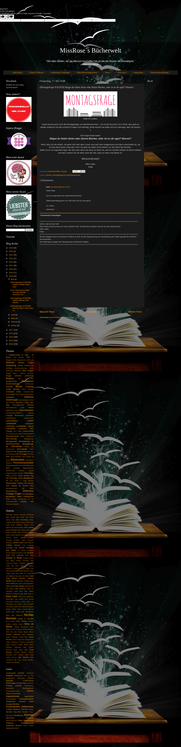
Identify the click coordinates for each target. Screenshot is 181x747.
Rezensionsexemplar (23, 462)
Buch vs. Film (26, 378)
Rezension (17, 459)
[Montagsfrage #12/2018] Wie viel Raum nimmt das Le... (22, 308)
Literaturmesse (28, 431)
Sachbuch (29, 718)
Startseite (91, 311)
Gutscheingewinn (24, 400)
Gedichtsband (29, 685)
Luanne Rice (17, 606)
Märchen (9, 712)
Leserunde (10, 426)
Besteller (21, 673)
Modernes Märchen (20, 709)
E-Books (31, 389)
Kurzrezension (27, 410)
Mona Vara (10, 615)
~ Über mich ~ (122, 72)
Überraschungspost (12, 504)
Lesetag (31, 426)
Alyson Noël (10, 520)
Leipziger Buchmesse (14, 415)
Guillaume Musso (19, 568)
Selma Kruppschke (18, 639)
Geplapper (10, 397)
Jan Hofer (18, 576)
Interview (30, 405)
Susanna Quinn (11, 650)
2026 (11, 248)
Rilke (7, 632)
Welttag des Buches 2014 (22, 486)
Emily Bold (29, 555)
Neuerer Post (47, 311)
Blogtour (10, 378)
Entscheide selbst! (13, 392)
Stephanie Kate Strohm (24, 647)
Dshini (24, 389)
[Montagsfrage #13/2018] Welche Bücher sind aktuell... (21, 300)
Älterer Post (134, 311)
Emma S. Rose (14, 558)
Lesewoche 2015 (26, 429)
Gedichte (18, 686)
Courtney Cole (12, 548)
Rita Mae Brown (16, 632)
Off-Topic (31, 454)
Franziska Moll (28, 560)
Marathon (30, 434)
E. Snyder (22, 550)
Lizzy (16, 434)
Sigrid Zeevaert (11, 644)
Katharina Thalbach (12, 594)
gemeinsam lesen (14, 496)
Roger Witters (29, 632)
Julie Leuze (10, 586)
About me (30, 360)
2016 (11, 333)
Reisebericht (18, 715)
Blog (24, 371)
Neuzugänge (22, 449)
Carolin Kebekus (19, 537)
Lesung (9, 431)
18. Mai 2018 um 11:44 (60, 187)
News (32, 449)
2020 (11, 269)
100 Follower (19, 357)
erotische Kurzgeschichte (20, 723)
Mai (12, 279)
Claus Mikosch (29, 542)
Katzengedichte (11, 699)
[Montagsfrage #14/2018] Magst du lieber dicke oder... (21, 284)
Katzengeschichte (26, 699)
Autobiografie (11, 673)
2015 (11, 337)
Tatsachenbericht (11, 720)
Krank (17, 410)
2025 (11, 251)
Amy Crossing (22, 520)
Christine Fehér (19, 540)
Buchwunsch (29, 384)
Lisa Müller (18, 604)
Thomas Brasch (20, 652)
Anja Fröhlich (16, 522)
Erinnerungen (21, 683)
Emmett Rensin (28, 558)
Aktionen (10, 362)
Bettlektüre (17, 370)
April (13, 315)
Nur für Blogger (21, 454)
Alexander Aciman (12, 514)
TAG (8, 476)
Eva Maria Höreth (13, 560)
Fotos (17, 394)
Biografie (9, 676)
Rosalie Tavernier (13, 634)
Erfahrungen (11, 683)
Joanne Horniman (17, 581)
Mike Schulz (16, 612)
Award (31, 368)
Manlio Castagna (28, 606)
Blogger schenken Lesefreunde (20, 376)
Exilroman (30, 683)
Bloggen (30, 371)
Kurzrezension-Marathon (14, 413)
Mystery (31, 709)
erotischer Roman (14, 726)
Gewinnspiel (12, 400)
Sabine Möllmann (12, 637)
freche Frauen (28, 725)
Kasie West (18, 591)
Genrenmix (10, 688)
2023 (11, 258)
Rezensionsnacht (12, 465)
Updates (20, 478)
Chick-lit (31, 678)
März (13, 318)
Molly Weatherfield (27, 612)
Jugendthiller (29, 696)
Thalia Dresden (24, 476)
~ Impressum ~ (138, 72)
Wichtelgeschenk (11, 488)
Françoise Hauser (12, 563)
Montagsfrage (11, 441)
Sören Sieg (23, 650)
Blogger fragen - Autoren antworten (20, 373)
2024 (11, 255)
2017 (11, 330)
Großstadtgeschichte (12, 691)
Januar (14, 325)
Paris (8, 457)
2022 (11, 262)
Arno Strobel (29, 527)
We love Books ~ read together (20, 480)
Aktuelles (21, 363)
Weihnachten (11, 483)
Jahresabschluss (11, 407)
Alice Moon (20, 517)
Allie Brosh (30, 517)
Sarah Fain (23, 637)
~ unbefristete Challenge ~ (60, 72)
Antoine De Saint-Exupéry (14, 527)
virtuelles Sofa (27, 501)
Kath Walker (29, 591)
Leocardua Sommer (13, 601)
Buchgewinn (28, 381)
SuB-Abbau (29, 473)
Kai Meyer (10, 588)
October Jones (17, 624)
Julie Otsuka (19, 586)
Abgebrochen (21, 360)
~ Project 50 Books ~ (36, 72)
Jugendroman (12, 696)
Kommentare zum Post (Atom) (61, 317)
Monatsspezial (29, 439)
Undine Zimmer (11, 657)
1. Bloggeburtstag (13, 355)
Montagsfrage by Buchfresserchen (66, 175)
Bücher (49, 175)
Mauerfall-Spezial (12, 436)
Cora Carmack (28, 545)
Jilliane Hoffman (18, 578)
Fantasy (9, 686)
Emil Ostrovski (17, 555)
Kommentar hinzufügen (51, 215)
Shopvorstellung (28, 468)
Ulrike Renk (29, 655)
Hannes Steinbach (12, 571)
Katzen (31, 407)
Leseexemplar (29, 418)
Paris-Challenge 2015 (18, 456)
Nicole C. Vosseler (26, 619)
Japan (23, 407)
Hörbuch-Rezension (13, 694)
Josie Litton (18, 583)
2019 (11, 273)
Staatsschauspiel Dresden (14, 473)
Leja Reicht (19, 599)
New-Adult (17, 712)
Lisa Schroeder (28, 604)
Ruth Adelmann (28, 634)
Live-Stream (10, 434)
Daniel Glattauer (26, 548)
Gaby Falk (10, 566)
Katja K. (31, 594)
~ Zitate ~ (107, 72)
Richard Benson (28, 629)
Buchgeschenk (11, 381)
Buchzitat (9, 387)
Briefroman (18, 676)
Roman (29, 715)
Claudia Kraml (18, 543)
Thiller (20, 720)
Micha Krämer (22, 609)
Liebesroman (27, 706)
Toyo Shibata (18, 655)
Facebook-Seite (28, 392)
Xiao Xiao (17, 660)
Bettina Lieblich (11, 532)
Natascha (19, 615)
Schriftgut (16, 468)
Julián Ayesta (29, 586)
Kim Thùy (22, 596)
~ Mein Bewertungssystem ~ (87, 72)
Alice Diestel (10, 517)
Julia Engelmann (28, 583)
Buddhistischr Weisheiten (15, 678)
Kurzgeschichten (12, 704)
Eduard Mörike (11, 553)
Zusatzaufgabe (28, 494)
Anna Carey (25, 522)
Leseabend (29, 415)
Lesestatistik (21, 426)
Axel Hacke (21, 530)
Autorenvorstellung (21, 368)
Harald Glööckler (23, 571)
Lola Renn (9, 606)
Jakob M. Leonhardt (27, 573)
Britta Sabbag (15, 535)
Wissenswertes (11, 491)
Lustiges (9, 709)
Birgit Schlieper (23, 532)
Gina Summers (20, 566)
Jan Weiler (25, 576)
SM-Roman (10, 718)
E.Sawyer (30, 550)
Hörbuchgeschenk (18, 405)
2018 (11, 276)
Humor (30, 691)
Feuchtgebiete (10, 394)
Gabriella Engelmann (26, 563)
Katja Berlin (23, 594)
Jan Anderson (10, 576)
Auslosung (11, 365)
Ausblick (30, 363)
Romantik (22, 465)
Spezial (31, 470)
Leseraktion (29, 424)
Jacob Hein (15, 573)
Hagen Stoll (30, 568)
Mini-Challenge (11, 439)
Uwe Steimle (23, 657)
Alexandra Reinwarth (26, 514)
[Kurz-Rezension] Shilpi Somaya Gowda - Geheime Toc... (20, 292)
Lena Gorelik (29, 599)
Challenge (29, 387)
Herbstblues (19, 402)
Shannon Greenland (27, 642)
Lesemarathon (12, 421)
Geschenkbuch (28, 688)
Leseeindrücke (10, 418)
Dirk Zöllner (11, 550)
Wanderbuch (28, 478)
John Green (10, 583)
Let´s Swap (17, 431)
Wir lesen (28, 488)
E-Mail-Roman (28, 681)
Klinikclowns (10, 410)
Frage (22, 394)
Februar (14, 322)
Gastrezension (29, 394)
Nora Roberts (21, 621)
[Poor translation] (9, 17)
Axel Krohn (30, 530)
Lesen (31, 420)
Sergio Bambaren (12, 642)
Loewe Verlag (22, 434)
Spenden (22, 470)
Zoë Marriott (15, 662)
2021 (11, 265)
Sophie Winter (23, 644)
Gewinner (29, 397)
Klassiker (22, 701)
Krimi (31, 701)
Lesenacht (11, 423)
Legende (31, 413)
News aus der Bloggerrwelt (16, 452)
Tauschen (14, 475)
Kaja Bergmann (20, 588)
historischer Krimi (12, 728)
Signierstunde (10, 470)
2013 (11, 344)
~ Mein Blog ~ (17, 72)
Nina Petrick (10, 621)
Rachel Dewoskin (16, 629)
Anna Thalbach (16, 525)
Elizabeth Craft (21, 553)
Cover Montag (12, 389)
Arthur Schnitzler (11, 530)
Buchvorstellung (12, 384)
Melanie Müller (11, 609)
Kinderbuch (10, 701)
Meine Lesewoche (27, 436)
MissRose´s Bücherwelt (90, 50)
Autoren (20, 366)
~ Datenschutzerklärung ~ (159, 72)
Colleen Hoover (13, 545)
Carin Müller (25, 535)
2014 (11, 340)
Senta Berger (29, 639)
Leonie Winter (25, 601)
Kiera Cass (11, 596)
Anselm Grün (29, 525)
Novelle (25, 712)
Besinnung (9, 370)
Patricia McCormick (21, 627)
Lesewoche (10, 429)
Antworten (50, 209)
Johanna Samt (29, 581)
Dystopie (9, 681)
